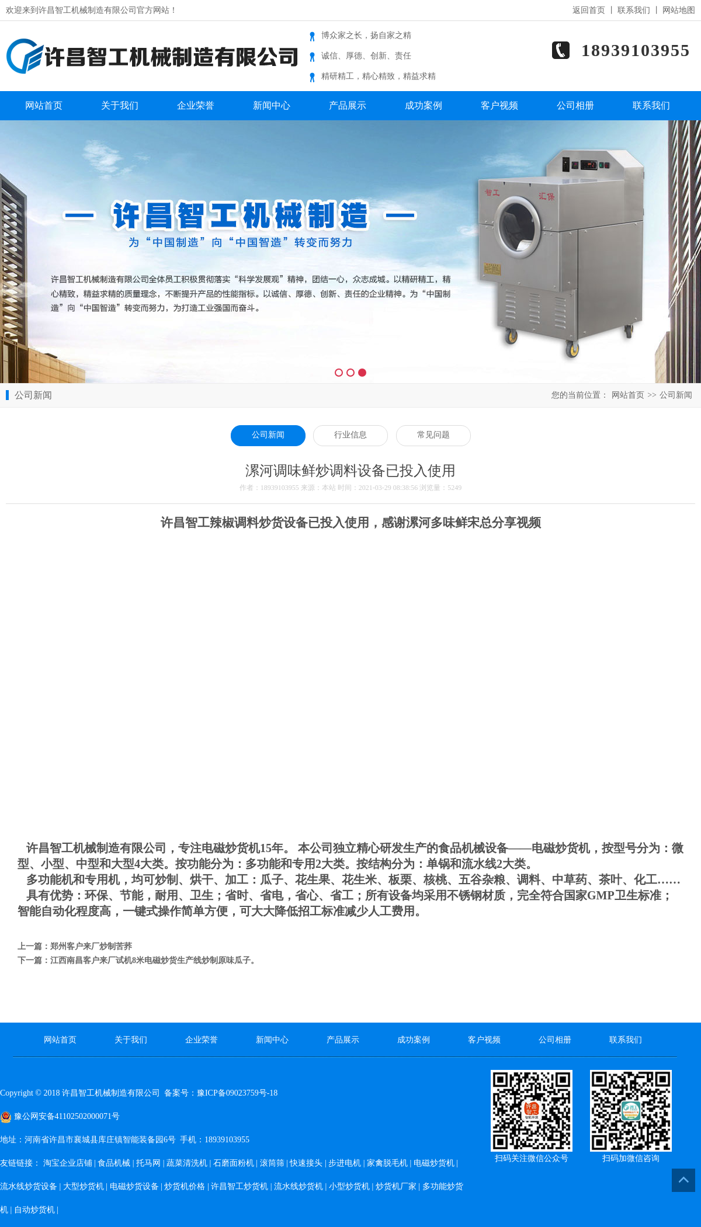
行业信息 (350, 434)
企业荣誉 (195, 105)
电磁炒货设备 (134, 1186)
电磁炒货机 (434, 1163)
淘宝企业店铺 (67, 1163)
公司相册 (575, 105)
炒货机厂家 (396, 1186)
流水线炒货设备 (28, 1186)
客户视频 (499, 105)
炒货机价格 (184, 1186)
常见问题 (433, 434)
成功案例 (423, 105)
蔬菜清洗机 (186, 1163)
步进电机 (344, 1163)
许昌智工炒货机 (239, 1186)
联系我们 (633, 10)
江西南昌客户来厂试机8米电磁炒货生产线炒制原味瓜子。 (154, 960)
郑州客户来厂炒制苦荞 (91, 946)
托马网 (148, 1163)
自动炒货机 (34, 1209)
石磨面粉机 (233, 1163)
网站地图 (678, 10)
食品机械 (114, 1163)
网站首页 (44, 105)
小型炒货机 (349, 1186)
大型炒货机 (83, 1186)
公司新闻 (676, 395)
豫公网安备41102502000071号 (60, 1116)
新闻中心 (271, 105)
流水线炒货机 (298, 1186)
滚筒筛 (272, 1163)
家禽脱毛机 (387, 1163)
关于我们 (119, 105)
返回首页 (588, 10)
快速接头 (306, 1163)
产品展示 (347, 105)
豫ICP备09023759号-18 (237, 1093)
